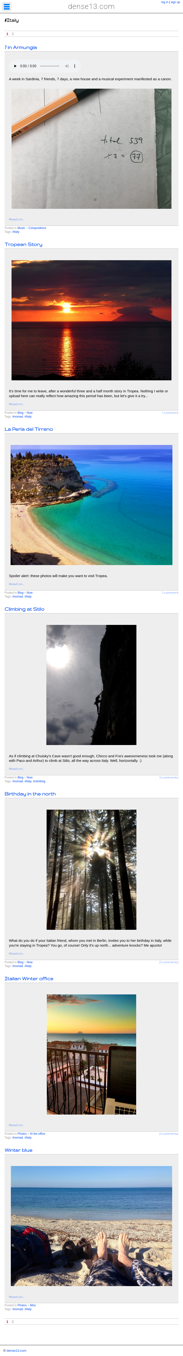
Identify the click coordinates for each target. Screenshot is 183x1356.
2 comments (168, 962)
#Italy (15, 232)
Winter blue (18, 1150)
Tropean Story (23, 244)
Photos (22, 1133)
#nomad (17, 416)
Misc (33, 1305)
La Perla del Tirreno (29, 429)
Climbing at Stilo (24, 609)
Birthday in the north (30, 793)
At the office (37, 1133)
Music (21, 228)
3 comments (168, 777)
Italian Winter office (29, 978)
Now (29, 412)
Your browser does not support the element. (45, 66)
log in (164, 2)
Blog (20, 412)
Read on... (16, 219)
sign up (175, 2)
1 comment (170, 412)
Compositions (37, 228)
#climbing (39, 781)
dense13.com (91, 6)
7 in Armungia (21, 47)
